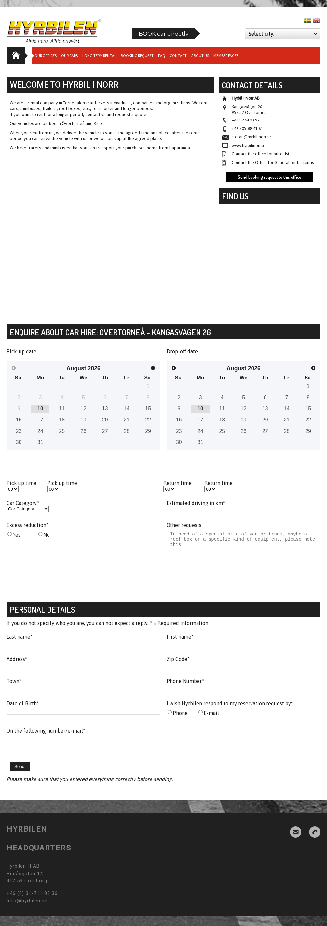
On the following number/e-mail (46, 740)
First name (180, 646)
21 (126, 419)
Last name (20, 646)
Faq (161, 55)
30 (19, 442)
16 (19, 419)
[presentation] (216, 750)
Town (14, 691)
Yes (16, 535)
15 (148, 408)
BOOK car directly (163, 33)
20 (105, 419)
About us (200, 55)
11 (62, 408)
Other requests (184, 525)
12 (84, 408)
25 (62, 431)
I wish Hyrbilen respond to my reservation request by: (230, 713)
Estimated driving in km (196, 503)
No (46, 535)
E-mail (211, 723)
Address (17, 669)
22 (148, 419)
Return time (177, 483)
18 (62, 419)
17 (40, 419)
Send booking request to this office (269, 177)
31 (40, 442)
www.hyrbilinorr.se (249, 145)
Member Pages (225, 55)
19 (84, 419)
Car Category (23, 503)
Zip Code (178, 669)
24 (40, 431)
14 (126, 408)
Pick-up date (21, 351)
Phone (180, 723)
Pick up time (21, 483)
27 (105, 431)
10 (40, 408)
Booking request (137, 55)
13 (105, 408)
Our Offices (45, 55)
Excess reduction (27, 525)
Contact (178, 55)
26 (84, 431)
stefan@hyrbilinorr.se (251, 137)
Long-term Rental (99, 55)
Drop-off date (182, 351)
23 (19, 431)
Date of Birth (23, 713)
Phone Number (185, 691)
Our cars (69, 55)
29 (148, 431)
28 (126, 431)
